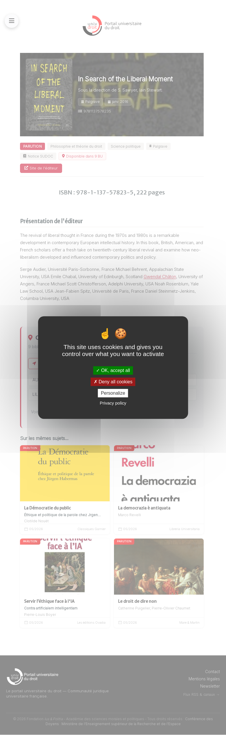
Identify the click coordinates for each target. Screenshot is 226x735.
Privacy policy (113, 402)
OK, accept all (113, 370)
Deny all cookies (113, 381)
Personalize (113, 393)
